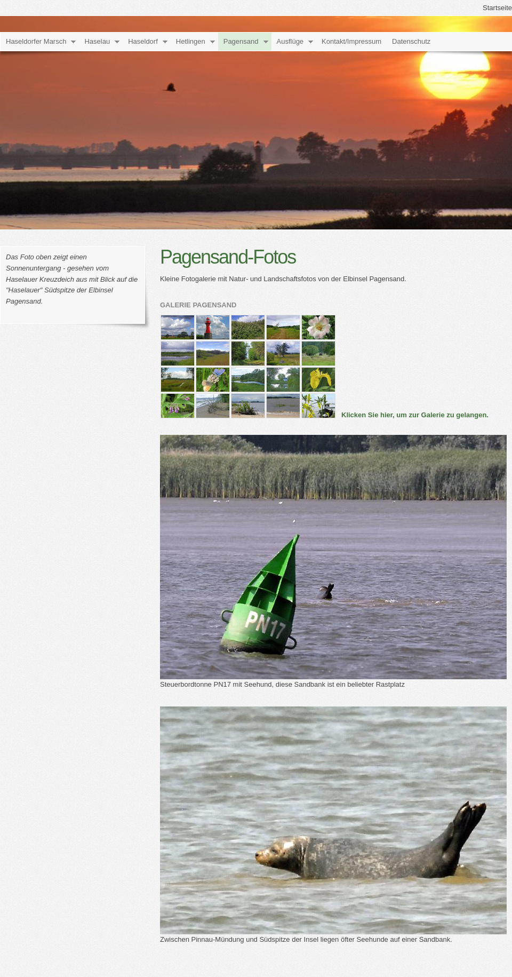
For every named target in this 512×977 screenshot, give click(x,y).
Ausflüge (290, 41)
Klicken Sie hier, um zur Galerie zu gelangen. (415, 415)
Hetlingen (190, 41)
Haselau (97, 41)
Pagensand (241, 41)
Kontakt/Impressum (351, 41)
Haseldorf (143, 41)
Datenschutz (411, 41)
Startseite (497, 8)
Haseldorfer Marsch (36, 41)
